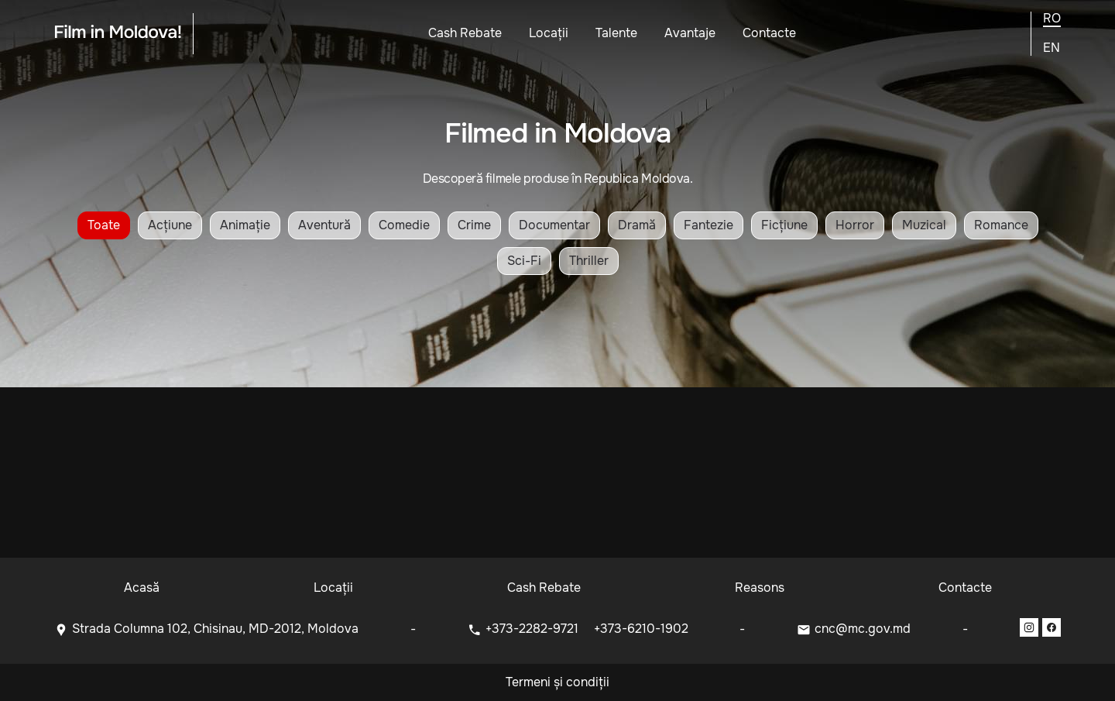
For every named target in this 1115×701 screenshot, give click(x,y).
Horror (854, 225)
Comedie (404, 225)
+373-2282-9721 (533, 628)
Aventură (324, 225)
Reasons (759, 587)
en (1051, 48)
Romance (1001, 225)
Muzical (924, 225)
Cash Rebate (465, 33)
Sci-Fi (524, 261)
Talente (616, 33)
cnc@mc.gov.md (863, 628)
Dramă (637, 225)
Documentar (554, 225)
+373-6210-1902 (641, 628)
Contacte (769, 33)
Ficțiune (784, 225)
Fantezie (708, 225)
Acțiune (170, 225)
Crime (474, 225)
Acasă (142, 587)
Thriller (589, 261)
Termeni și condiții (557, 682)
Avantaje (689, 33)
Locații (548, 33)
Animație (245, 225)
